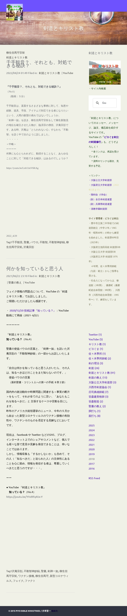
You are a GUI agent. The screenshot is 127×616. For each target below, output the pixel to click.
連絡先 (54, 610)
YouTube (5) (96, 339)
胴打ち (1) (94, 410)
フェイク (18, 580)
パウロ (34, 242)
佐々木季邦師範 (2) (100, 358)
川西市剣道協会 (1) (100, 387)
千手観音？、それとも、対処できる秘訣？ (39, 63)
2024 (92, 430)
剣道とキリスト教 (16, 57)
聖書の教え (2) (97, 406)
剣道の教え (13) (98, 377)
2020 (92, 449)
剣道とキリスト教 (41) (102, 372)
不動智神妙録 (57, 242)
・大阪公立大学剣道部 (100, 180)
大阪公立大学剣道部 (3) (102, 382)
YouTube (68, 72)
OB (101, 194)
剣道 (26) (94, 368)
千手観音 (17, 242)
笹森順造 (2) (96, 401)
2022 (92, 439)
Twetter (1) (95, 334)
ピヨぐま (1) (96, 348)
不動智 (44, 242)
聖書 (26, 242)
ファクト (30, 580)
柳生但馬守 (42, 575)
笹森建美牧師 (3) (98, 396)
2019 (92, 454)
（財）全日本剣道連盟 (100, 199)
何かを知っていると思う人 (34, 268)
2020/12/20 (17, 310)
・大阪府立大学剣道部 (100, 185)
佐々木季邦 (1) (97, 353)
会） (106, 194)
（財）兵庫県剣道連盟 (100, 204)
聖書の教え (15, 282)
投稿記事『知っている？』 (40, 310)
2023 (92, 435)
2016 (92, 468)
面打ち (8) (94, 415)
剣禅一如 (53, 571)
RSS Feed (94, 478)
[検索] (104, 103)
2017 (92, 463)
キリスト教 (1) (97, 344)
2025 (92, 425)
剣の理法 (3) (96, 363)
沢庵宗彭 (28, 246)
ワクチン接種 (26, 575)
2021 (92, 444)
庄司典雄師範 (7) (98, 391)
